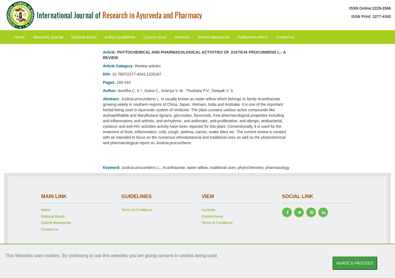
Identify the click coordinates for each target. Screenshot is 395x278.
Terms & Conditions (137, 210)
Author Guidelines (120, 37)
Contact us (285, 37)
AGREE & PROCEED (354, 263)
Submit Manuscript (214, 37)
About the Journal (48, 37)
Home (20, 37)
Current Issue (155, 37)
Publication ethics (253, 37)
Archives (182, 37)
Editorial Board (84, 37)
